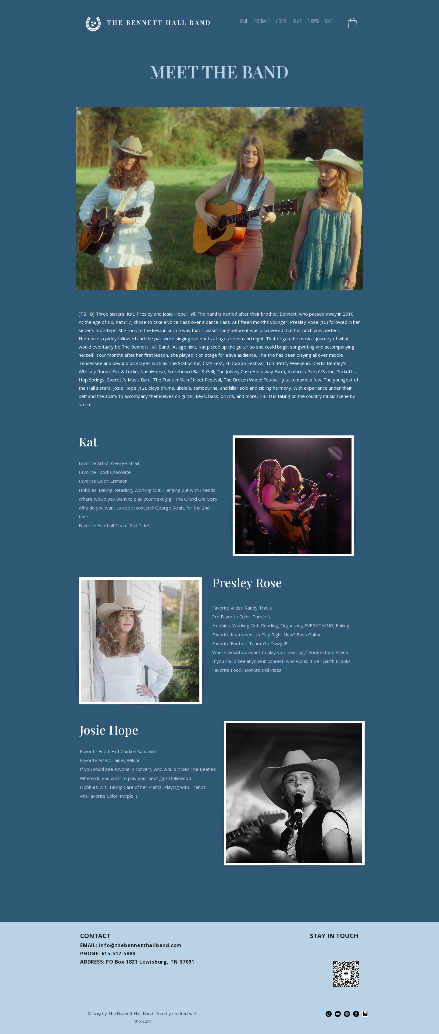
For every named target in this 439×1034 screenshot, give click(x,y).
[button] (352, 23)
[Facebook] (356, 1014)
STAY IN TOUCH (334, 936)
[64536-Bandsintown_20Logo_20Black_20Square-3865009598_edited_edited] (365, 1014)
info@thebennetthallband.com (140, 945)
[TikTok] (329, 1014)
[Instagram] (347, 1014)
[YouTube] (338, 1014)
